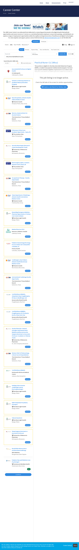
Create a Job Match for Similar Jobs (54, 87)
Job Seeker (36, 41)
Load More (18, 474)
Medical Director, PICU (18, 229)
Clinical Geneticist (17, 418)
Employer (43, 41)
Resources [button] (25, 45)
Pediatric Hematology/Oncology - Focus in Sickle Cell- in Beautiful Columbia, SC (21, 244)
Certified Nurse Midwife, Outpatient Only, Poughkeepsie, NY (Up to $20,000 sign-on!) (21, 296)
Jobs (11, 45)
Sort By (6, 63)
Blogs (64, 3)
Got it (75, 545)
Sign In (71, 45)
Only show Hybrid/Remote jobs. (15, 56)
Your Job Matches (44, 49)
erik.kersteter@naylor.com (52, 38)
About (47, 3)
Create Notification (26, 63)
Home (41, 3)
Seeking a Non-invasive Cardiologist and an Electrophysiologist (18, 387)
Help (64, 45)
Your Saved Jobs (55, 49)
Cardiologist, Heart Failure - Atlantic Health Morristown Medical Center (20, 261)
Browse (27, 49)
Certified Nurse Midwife (18, 370)
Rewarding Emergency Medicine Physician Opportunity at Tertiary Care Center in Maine (21, 214)
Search (21, 49)
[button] (71, 54)
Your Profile (17, 45)
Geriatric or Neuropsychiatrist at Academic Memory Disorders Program (21, 82)
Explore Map (34, 49)
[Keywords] (17, 54)
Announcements (56, 3)
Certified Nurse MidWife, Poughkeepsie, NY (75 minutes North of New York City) (20, 313)
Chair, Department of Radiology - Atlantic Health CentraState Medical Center (21, 197)
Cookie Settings (67, 545)
